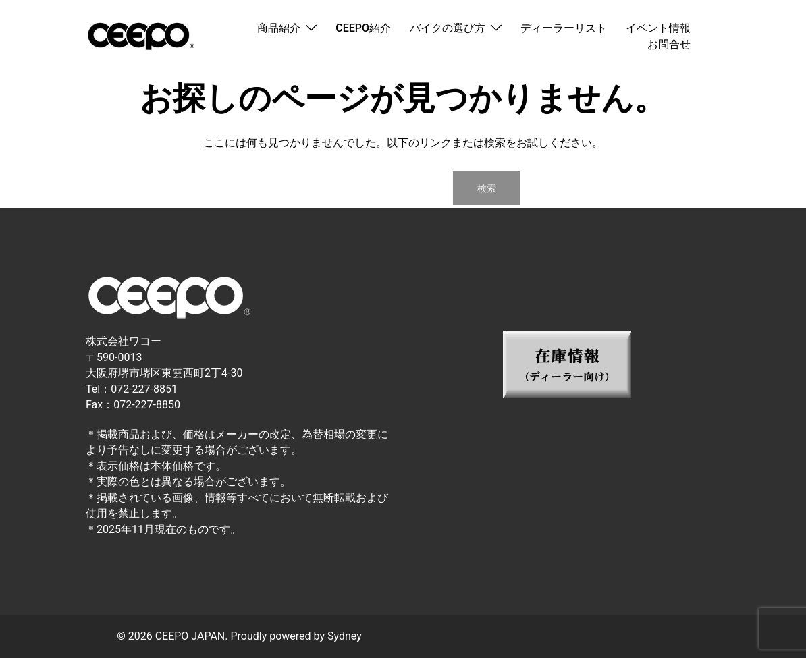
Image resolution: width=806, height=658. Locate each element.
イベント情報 (658, 28)
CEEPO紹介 (363, 28)
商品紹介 (278, 28)
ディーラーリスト (563, 28)
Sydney (344, 636)
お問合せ (669, 44)
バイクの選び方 (447, 28)
